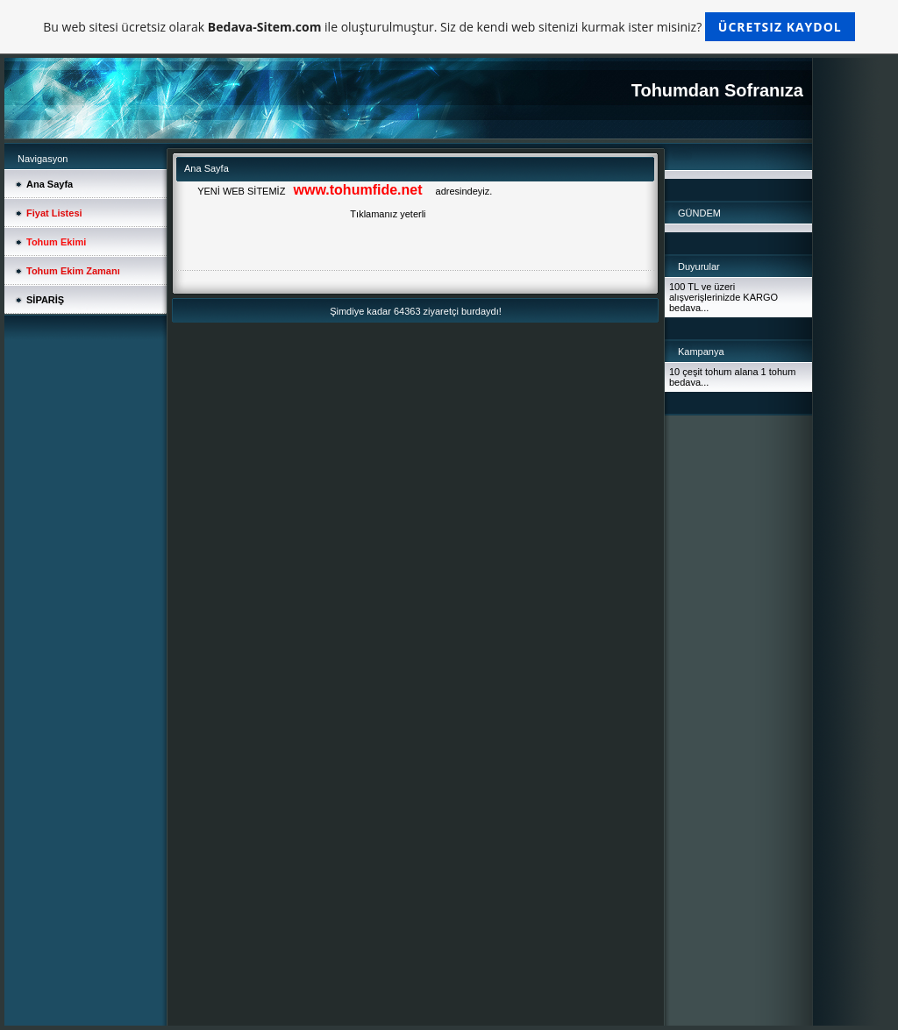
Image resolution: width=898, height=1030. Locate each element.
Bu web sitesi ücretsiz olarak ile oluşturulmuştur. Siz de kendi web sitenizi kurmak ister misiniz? (448, 26)
